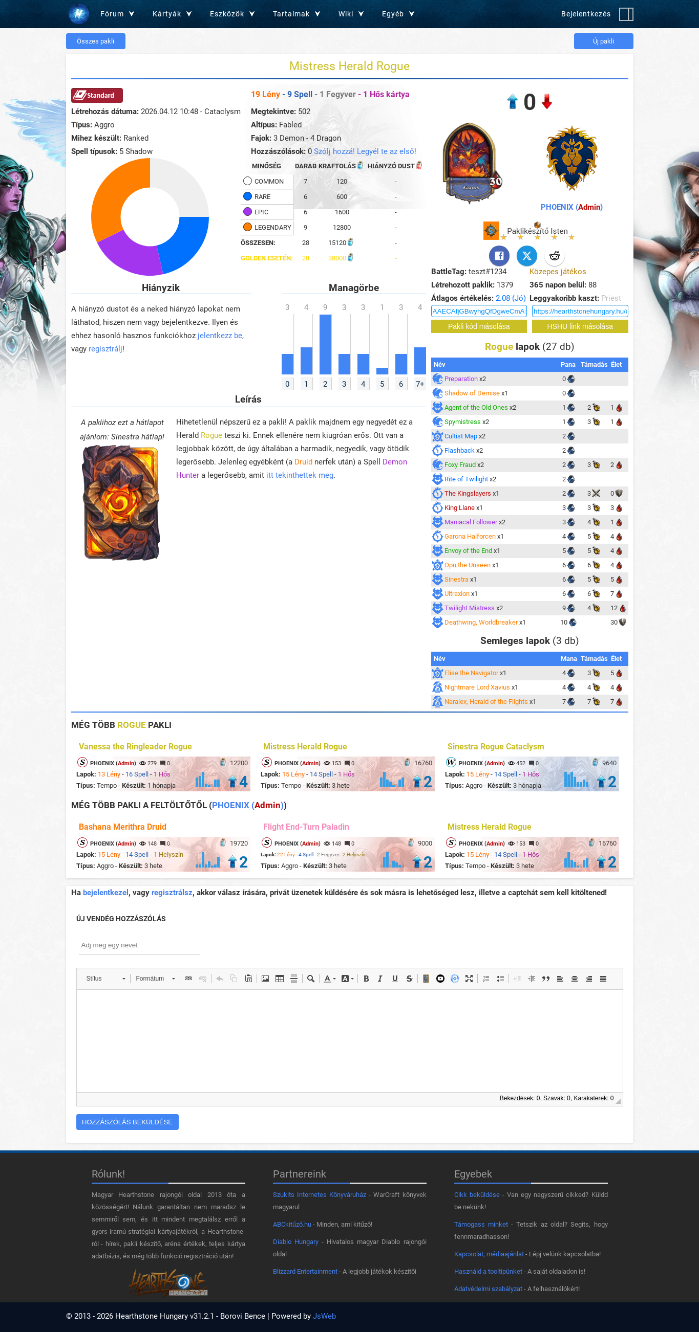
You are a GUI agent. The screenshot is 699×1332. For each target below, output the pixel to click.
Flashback (459, 450)
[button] (106, 978)
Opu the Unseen (467, 565)
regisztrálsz (172, 892)
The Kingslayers (467, 493)
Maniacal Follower (470, 522)
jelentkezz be (220, 335)
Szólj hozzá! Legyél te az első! (365, 151)
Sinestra (456, 579)
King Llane (459, 508)
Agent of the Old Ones (476, 407)
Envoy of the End (468, 550)
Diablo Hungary (296, 1242)
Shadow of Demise (472, 393)
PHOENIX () (572, 207)
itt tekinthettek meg (299, 475)
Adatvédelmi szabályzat (488, 1289)
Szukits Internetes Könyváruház (319, 1194)
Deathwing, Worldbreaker (481, 622)
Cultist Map (460, 436)
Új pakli (603, 41)
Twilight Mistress (469, 608)
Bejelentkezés (586, 14)
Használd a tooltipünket (488, 1271)
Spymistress (462, 422)
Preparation (461, 379)
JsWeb (324, 1316)
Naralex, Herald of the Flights (486, 701)
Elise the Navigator (471, 673)
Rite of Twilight (466, 479)
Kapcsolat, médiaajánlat (489, 1254)
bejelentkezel (106, 892)
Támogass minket (481, 1224)
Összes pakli (95, 41)
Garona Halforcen (470, 536)
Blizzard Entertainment (305, 1271)
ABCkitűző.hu (292, 1224)
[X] (527, 256)
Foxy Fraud (460, 465)
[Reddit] (554, 256)
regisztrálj (105, 348)
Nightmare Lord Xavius (477, 687)
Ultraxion (457, 593)
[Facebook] (499, 256)
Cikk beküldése (477, 1194)
